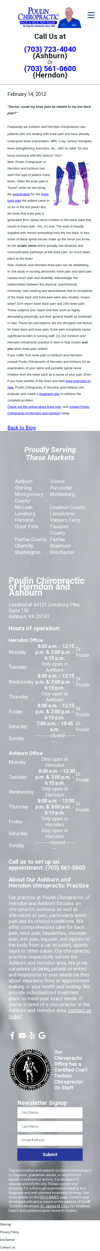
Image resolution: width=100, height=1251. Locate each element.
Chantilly (24, 546)
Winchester (62, 552)
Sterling (23, 488)
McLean (23, 507)
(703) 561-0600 (50, 68)
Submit (50, 1154)
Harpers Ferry (65, 520)
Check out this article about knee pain (34, 407)
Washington (27, 552)
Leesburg (25, 514)
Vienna (57, 481)
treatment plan (49, 394)
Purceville (61, 488)
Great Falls (26, 526)
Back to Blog (21, 428)
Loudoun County (67, 507)
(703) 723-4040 (50, 49)
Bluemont (60, 546)
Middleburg (62, 494)
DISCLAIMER (49, 1197)
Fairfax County (30, 539)
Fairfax (57, 539)
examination (21, 194)
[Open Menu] (91, 15)
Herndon (24, 520)
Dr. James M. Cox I (55, 1206)
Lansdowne (62, 514)
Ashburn (23, 481)
